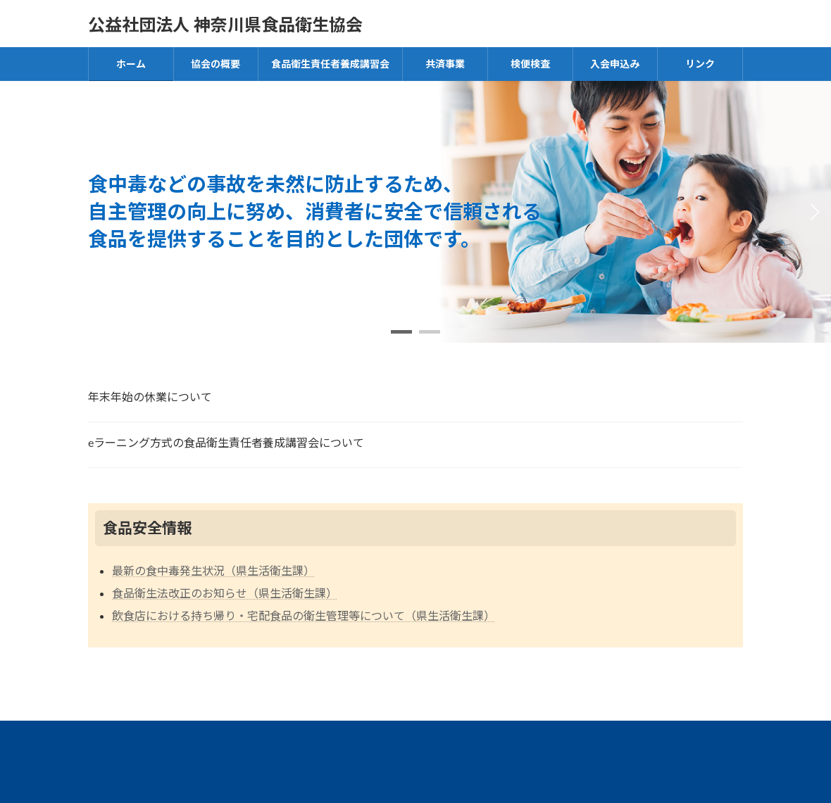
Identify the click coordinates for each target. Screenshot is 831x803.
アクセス (127, 737)
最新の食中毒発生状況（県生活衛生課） (213, 570)
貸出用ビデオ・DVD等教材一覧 (265, 737)
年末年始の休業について (150, 396)
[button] (401, 332)
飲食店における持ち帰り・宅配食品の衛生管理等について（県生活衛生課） (303, 615)
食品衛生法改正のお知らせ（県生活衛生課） (224, 593)
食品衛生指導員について (444, 737)
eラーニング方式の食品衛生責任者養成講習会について (226, 442)
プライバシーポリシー (598, 737)
